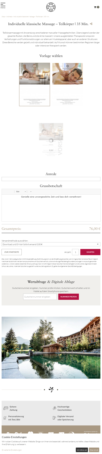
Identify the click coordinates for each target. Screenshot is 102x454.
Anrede (51, 174)
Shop (3, 17)
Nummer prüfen (68, 297)
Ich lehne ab (82, 450)
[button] (5, 191)
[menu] (3, 6)
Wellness (9, 17)
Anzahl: (68, 252)
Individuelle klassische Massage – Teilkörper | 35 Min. (31, 17)
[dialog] (51, 443)
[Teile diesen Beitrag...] (91, 24)
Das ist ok (94, 450)
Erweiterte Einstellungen (12, 450)
